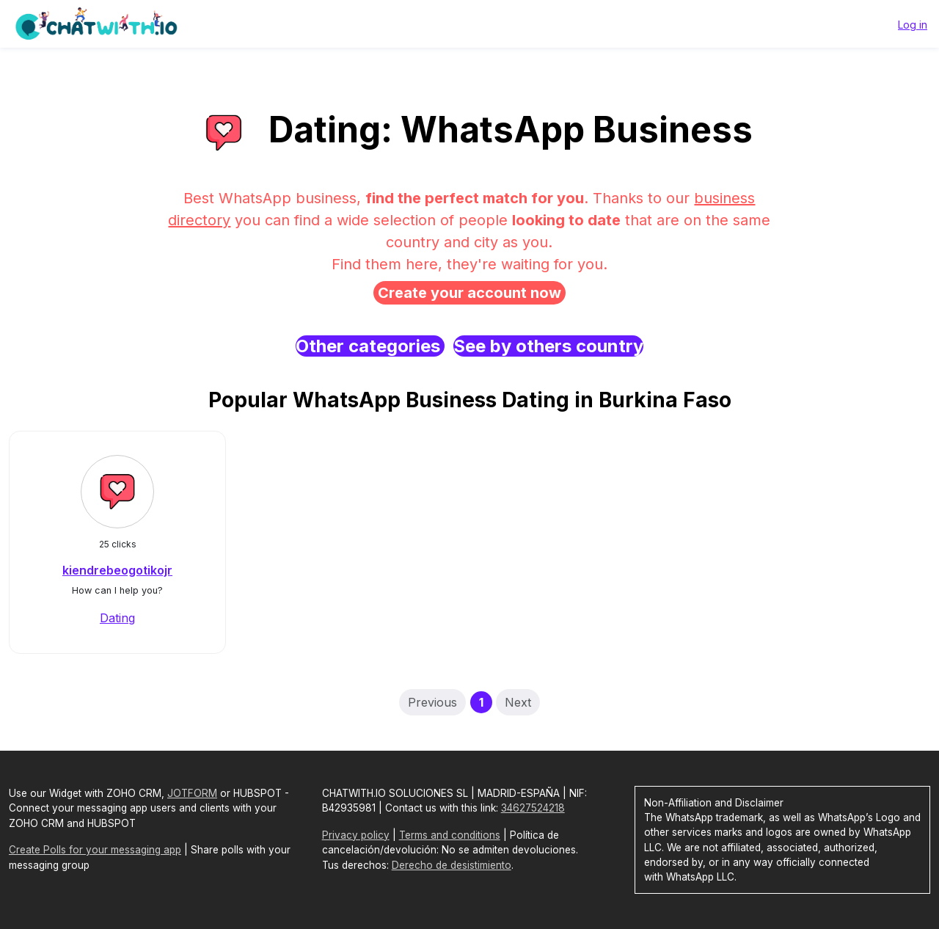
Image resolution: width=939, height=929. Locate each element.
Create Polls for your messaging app (95, 850)
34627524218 (533, 808)
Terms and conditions (449, 835)
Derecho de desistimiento (451, 865)
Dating (117, 618)
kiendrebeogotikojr (117, 570)
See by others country (548, 346)
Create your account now (469, 293)
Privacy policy (356, 835)
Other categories (370, 346)
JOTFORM (192, 793)
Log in (912, 24)
